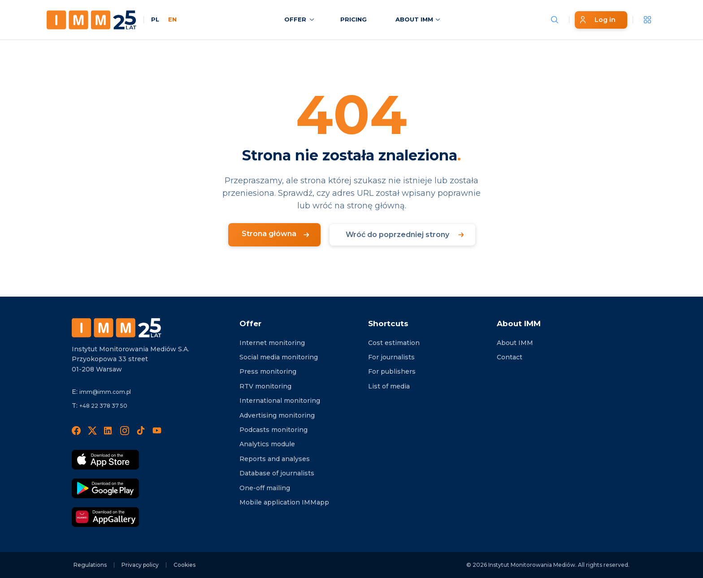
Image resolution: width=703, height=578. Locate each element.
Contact (509, 357)
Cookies (184, 564)
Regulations (90, 564)
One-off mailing (264, 488)
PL (155, 19)
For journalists (391, 357)
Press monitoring (267, 371)
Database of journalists (276, 473)
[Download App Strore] (105, 460)
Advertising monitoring (277, 415)
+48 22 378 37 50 (103, 405)
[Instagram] (124, 430)
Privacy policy (140, 564)
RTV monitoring (265, 386)
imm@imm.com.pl (105, 391)
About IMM (515, 343)
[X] (92, 430)
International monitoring (279, 401)
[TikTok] (140, 430)
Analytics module (267, 444)
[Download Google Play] (105, 488)
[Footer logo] (116, 327)
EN (172, 19)
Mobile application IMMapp (284, 502)
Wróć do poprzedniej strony (397, 234)
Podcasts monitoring (273, 430)
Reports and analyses (274, 459)
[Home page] (91, 20)
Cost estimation (394, 343)
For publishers (392, 371)
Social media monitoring (278, 357)
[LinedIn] (108, 430)
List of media (389, 386)
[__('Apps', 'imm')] (647, 20)
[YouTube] (156, 430)
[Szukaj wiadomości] (555, 20)
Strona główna (269, 233)
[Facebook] (76, 430)
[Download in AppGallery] (105, 517)
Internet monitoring (272, 343)
